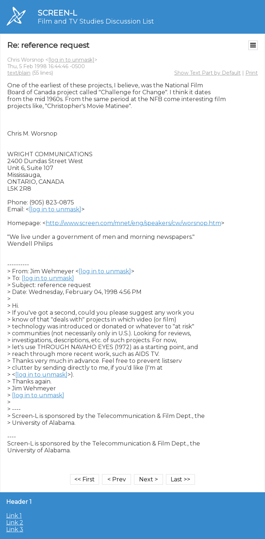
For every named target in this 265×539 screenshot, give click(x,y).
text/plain (18, 73)
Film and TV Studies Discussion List (96, 21)
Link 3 (14, 529)
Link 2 (14, 522)
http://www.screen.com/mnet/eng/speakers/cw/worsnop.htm (133, 223)
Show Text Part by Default (207, 73)
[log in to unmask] (71, 60)
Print (251, 73)
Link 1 (14, 515)
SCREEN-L (57, 12)
